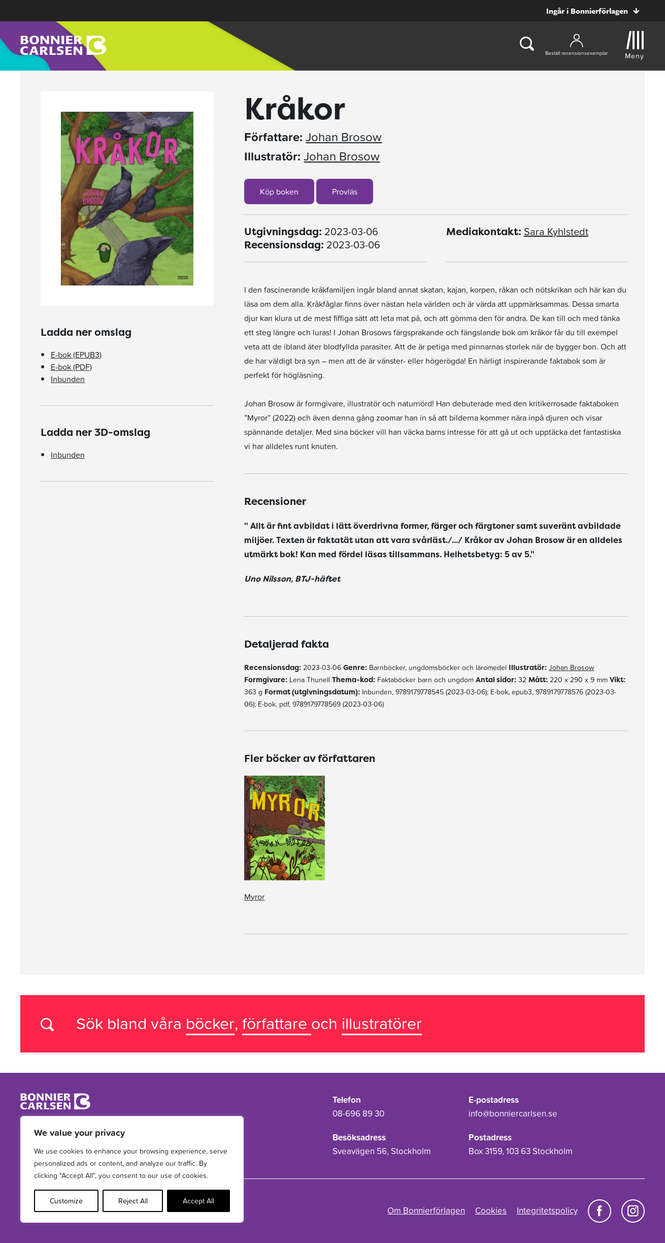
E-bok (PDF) (71, 367)
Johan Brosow (344, 137)
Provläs (344, 191)
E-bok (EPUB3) (76, 354)
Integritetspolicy (547, 1210)
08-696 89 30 (358, 1113)
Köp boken (279, 191)
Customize (66, 1201)
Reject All (133, 1201)
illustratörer (382, 1023)
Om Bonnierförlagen (426, 1210)
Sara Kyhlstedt (556, 231)
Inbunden (68, 379)
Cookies (491, 1210)
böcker (210, 1023)
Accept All (198, 1201)
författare (276, 1023)
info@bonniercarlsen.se (513, 1113)
